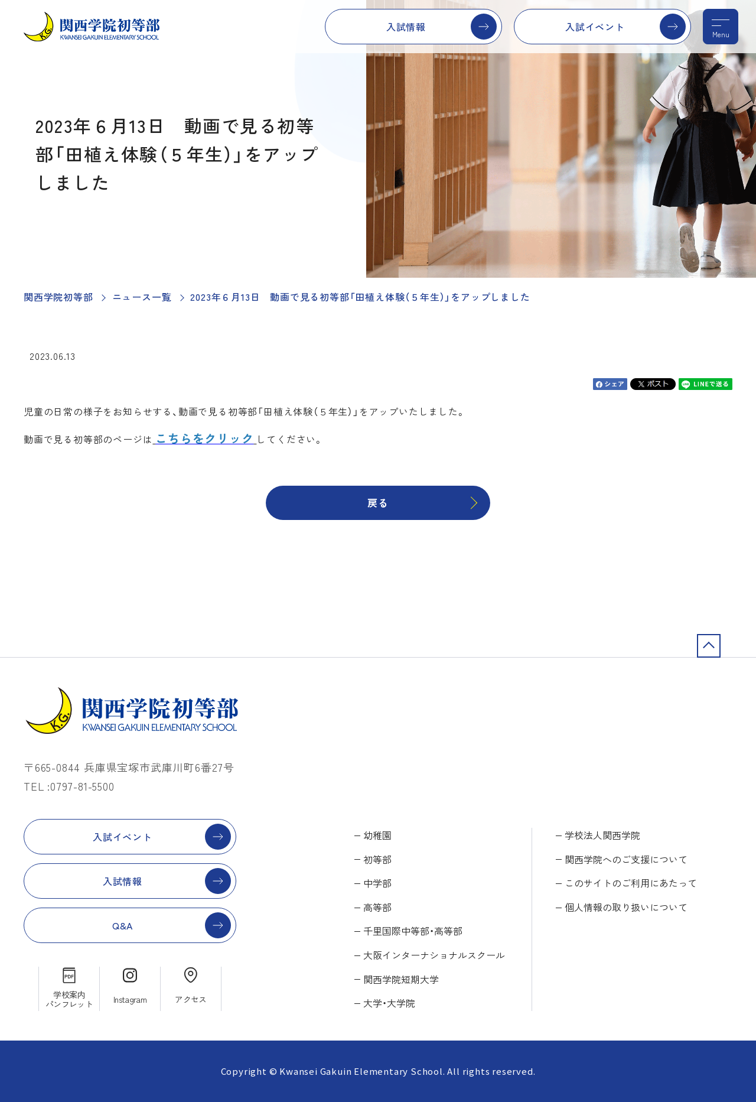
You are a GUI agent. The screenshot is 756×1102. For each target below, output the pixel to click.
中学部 (377, 883)
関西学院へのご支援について (626, 859)
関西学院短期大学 (401, 979)
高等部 (377, 907)
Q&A (122, 925)
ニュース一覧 (142, 297)
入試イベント (595, 26)
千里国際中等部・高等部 (412, 931)
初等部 (377, 859)
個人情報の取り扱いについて (626, 907)
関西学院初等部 (58, 297)
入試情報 (406, 26)
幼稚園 (377, 835)
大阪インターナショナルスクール (434, 955)
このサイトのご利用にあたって (631, 883)
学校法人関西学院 (602, 835)
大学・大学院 (389, 1003)
